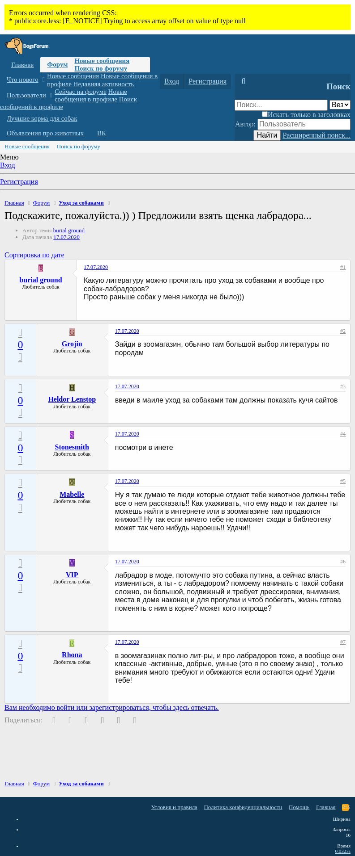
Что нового (22, 79)
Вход (7, 165)
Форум (57, 64)
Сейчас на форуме (81, 91)
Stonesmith (72, 447)
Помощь (299, 807)
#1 (343, 267)
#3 (343, 386)
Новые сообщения (101, 60)
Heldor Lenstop (72, 399)
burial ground (69, 230)
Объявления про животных (45, 133)
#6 (343, 561)
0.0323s (343, 851)
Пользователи (26, 95)
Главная (22, 64)
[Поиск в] (340, 104)
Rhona (72, 655)
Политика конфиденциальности (243, 807)
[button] (43, 79)
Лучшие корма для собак (42, 118)
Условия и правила (174, 807)
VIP (72, 575)
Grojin (72, 344)
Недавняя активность (103, 84)
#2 (343, 331)
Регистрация (19, 181)
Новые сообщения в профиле (91, 95)
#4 (343, 434)
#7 (343, 642)
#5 (343, 481)
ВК (101, 133)
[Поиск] (243, 81)
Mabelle (72, 494)
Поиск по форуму (100, 68)
